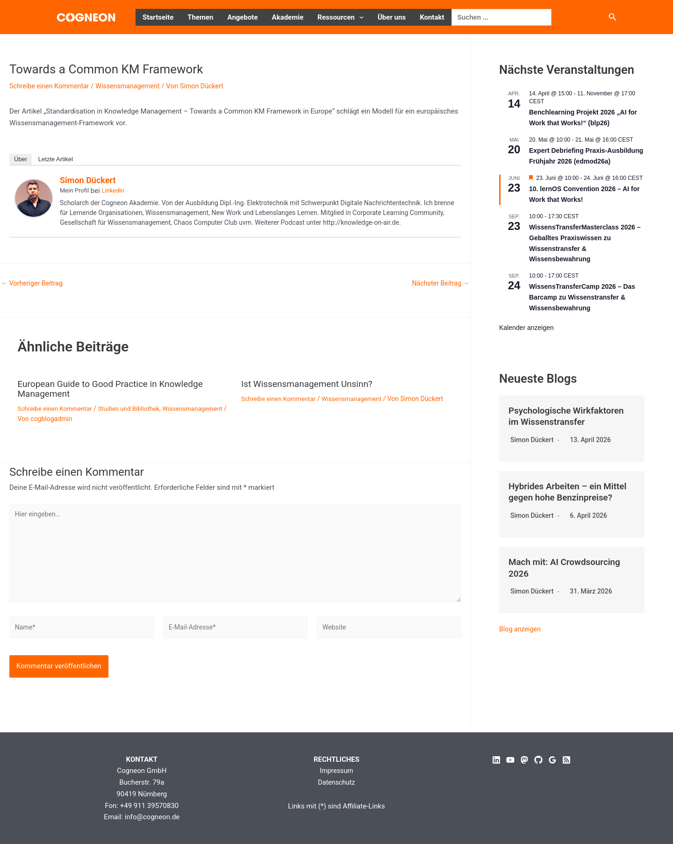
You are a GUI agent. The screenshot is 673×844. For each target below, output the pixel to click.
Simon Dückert (88, 180)
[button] (359, 17)
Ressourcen (340, 17)
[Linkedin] (496, 760)
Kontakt (432, 17)
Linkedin (113, 190)
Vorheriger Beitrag (33, 283)
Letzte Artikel (55, 159)
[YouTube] (510, 760)
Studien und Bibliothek (134, 407)
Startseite (158, 17)
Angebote (243, 17)
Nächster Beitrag (439, 283)
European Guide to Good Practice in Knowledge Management (115, 388)
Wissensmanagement (134, 86)
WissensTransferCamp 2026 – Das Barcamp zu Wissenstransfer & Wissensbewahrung (582, 297)
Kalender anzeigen (526, 327)
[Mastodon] (524, 760)
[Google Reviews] (552, 760)
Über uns (392, 17)
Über (20, 159)
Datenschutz (336, 782)
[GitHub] (538, 760)
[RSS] (566, 760)
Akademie (288, 17)
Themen (200, 17)
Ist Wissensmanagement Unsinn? (310, 383)
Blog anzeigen (521, 627)
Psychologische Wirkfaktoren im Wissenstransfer (569, 416)
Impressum (336, 771)
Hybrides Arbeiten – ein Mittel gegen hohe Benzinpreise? (571, 491)
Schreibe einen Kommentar (51, 86)
